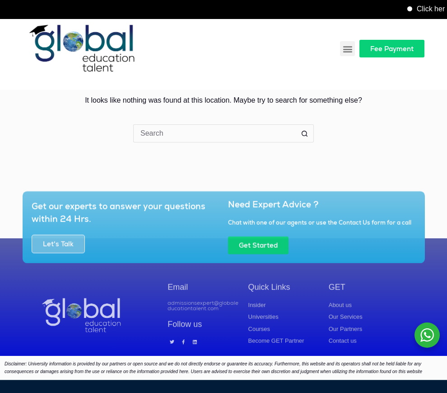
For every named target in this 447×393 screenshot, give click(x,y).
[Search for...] (214, 133)
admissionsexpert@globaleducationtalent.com (203, 319)
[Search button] (305, 133)
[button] (347, 48)
